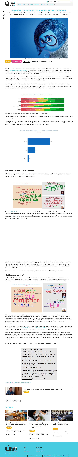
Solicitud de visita (50, 455)
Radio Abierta (30, 4)
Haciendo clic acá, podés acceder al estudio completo (18, 382)
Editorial (25, 455)
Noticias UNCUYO (49, 4)
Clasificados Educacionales (59, 455)
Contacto (44, 455)
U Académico (36, 4)
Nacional (8, 61)
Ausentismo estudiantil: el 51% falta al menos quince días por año (15, 423)
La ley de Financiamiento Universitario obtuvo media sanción (60, 424)
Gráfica (40, 455)
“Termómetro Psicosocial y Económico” (18, 70)
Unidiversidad (26, 61)
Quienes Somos (30, 455)
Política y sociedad (16, 61)
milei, (20, 400)
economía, (15, 400)
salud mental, (8, 400)
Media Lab (42, 4)
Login (67, 455)
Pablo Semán (14, 211)
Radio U (24, 4)
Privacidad (36, 455)
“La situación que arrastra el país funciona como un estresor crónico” (42, 389)
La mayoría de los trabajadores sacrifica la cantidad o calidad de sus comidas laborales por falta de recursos (38, 425)
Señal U (19, 4)
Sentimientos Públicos (41, 327)
